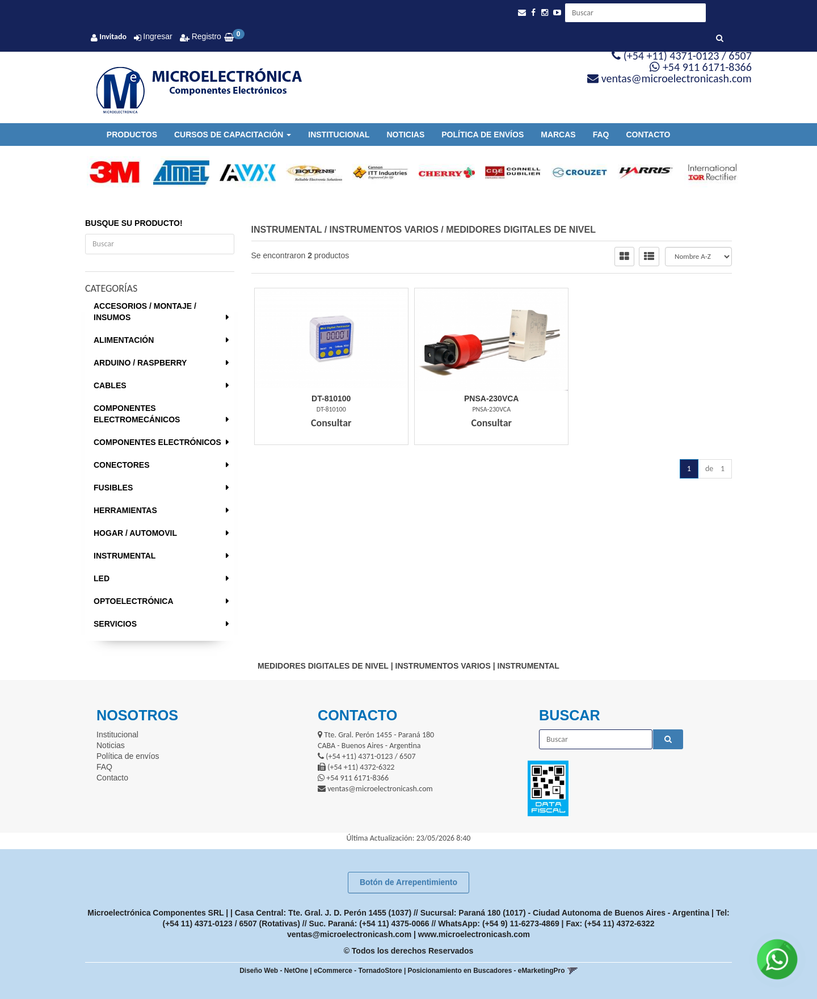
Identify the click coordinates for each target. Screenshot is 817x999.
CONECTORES (122, 464)
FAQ (601, 134)
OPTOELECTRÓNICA (134, 601)
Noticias (405, 134)
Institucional (338, 134)
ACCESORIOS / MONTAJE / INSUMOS (145, 311)
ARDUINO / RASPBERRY (140, 362)
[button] (522, 13)
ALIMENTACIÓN (124, 340)
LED (102, 578)
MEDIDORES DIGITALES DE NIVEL (521, 229)
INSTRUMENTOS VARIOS (384, 229)
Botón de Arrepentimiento (408, 882)
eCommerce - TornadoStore (358, 971)
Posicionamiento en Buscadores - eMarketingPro (486, 971)
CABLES (110, 385)
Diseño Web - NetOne (273, 971)
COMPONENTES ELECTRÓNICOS (157, 442)
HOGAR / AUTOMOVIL (135, 533)
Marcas (558, 134)
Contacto (648, 134)
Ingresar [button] (157, 36)
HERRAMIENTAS (125, 510)
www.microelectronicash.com (474, 934)
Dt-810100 (331, 398)
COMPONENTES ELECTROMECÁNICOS (137, 414)
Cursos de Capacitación (232, 134)
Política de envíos (482, 134)
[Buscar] (720, 38)
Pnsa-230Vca (491, 398)
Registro (205, 36)
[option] (110, 172)
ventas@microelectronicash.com (349, 934)
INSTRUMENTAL (124, 555)
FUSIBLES (113, 487)
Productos (132, 134)
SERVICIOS (115, 623)
